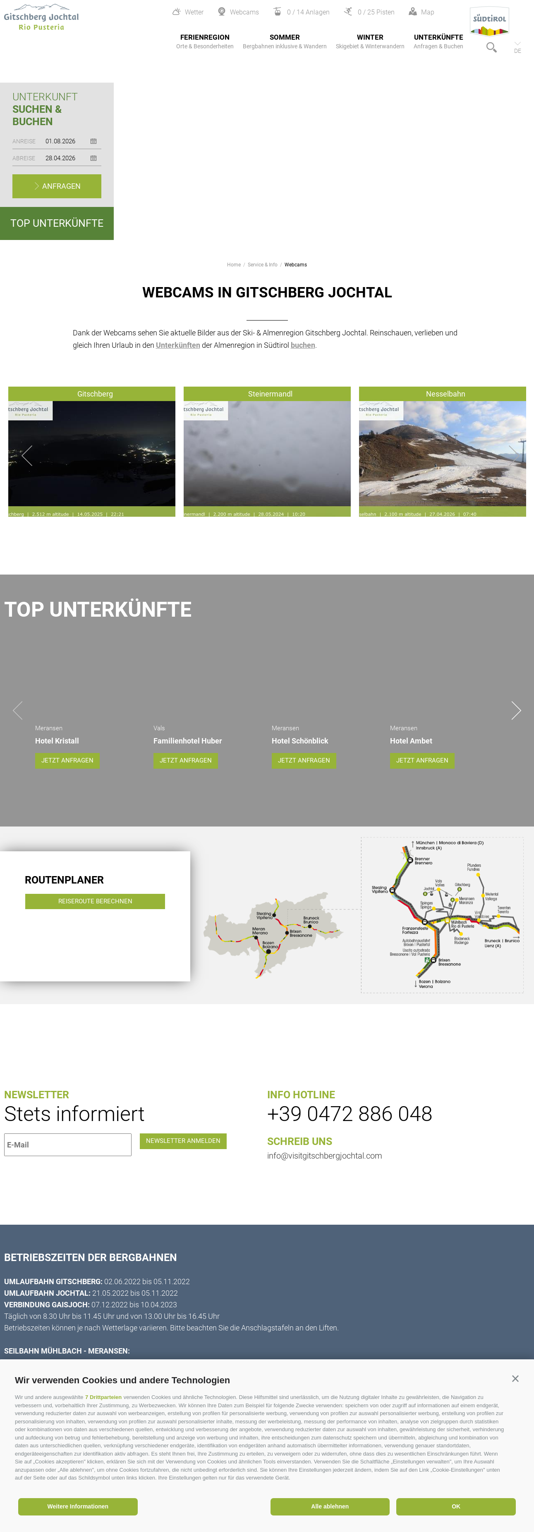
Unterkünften (178, 345)
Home (234, 265)
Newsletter (36, 1087)
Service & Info (263, 265)
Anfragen (61, 186)
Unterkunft (45, 97)
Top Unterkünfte (56, 223)
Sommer (285, 41)
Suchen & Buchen (37, 115)
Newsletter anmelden (191, 1137)
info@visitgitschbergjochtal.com (324, 1148)
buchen (303, 345)
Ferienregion (205, 41)
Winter (370, 41)
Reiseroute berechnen (96, 910)
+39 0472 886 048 (350, 1106)
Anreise (24, 141)
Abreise (23, 158)
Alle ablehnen (330, 1506)
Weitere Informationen (78, 1506)
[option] (267, 151)
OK (456, 1506)
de (517, 51)
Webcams (296, 265)
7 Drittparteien (103, 1397)
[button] (515, 1378)
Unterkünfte (438, 41)
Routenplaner (64, 872)
